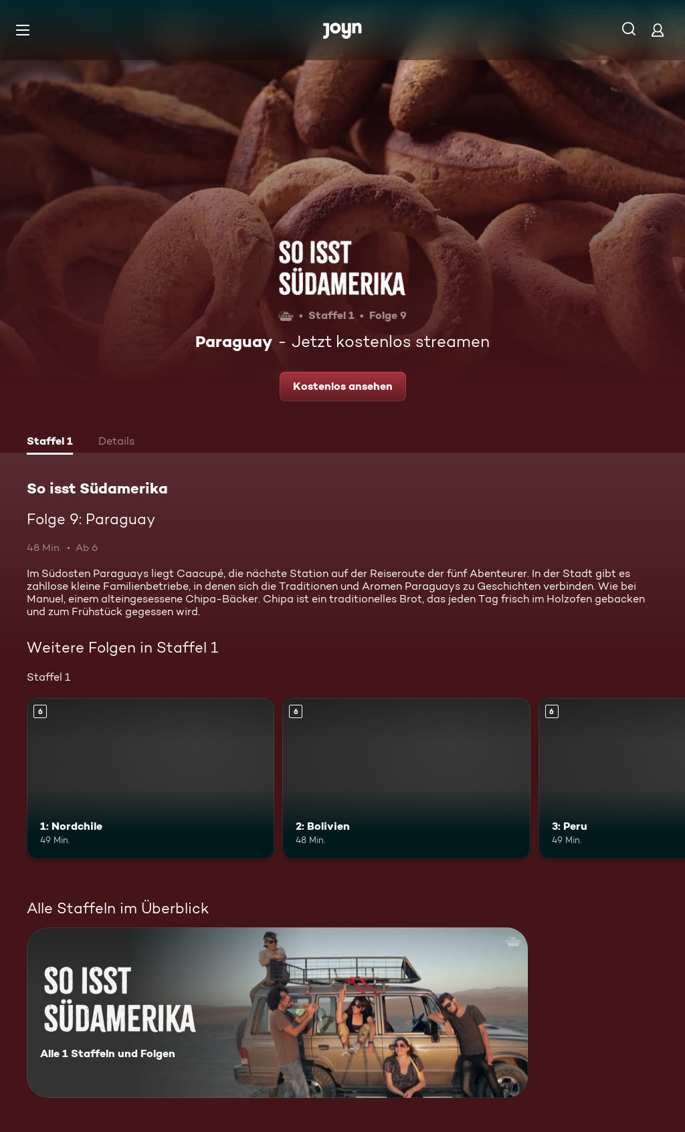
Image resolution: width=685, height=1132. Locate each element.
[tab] (50, 443)
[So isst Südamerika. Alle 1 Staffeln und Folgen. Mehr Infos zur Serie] (277, 1012)
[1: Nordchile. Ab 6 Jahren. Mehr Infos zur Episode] (150, 778)
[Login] (657, 29)
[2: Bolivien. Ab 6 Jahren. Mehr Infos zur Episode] (406, 778)
